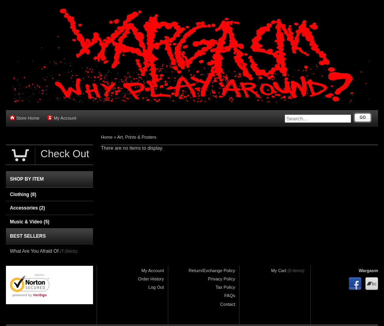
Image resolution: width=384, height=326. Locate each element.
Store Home (25, 117)
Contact (227, 304)
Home (106, 137)
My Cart (279, 270)
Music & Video (29, 222)
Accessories (27, 208)
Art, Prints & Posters (136, 137)
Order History (151, 278)
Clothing (23, 194)
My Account (62, 117)
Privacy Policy (221, 278)
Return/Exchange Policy (212, 270)
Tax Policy (225, 287)
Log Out (156, 287)
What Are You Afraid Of (34, 251)
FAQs (229, 295)
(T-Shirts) (69, 251)
